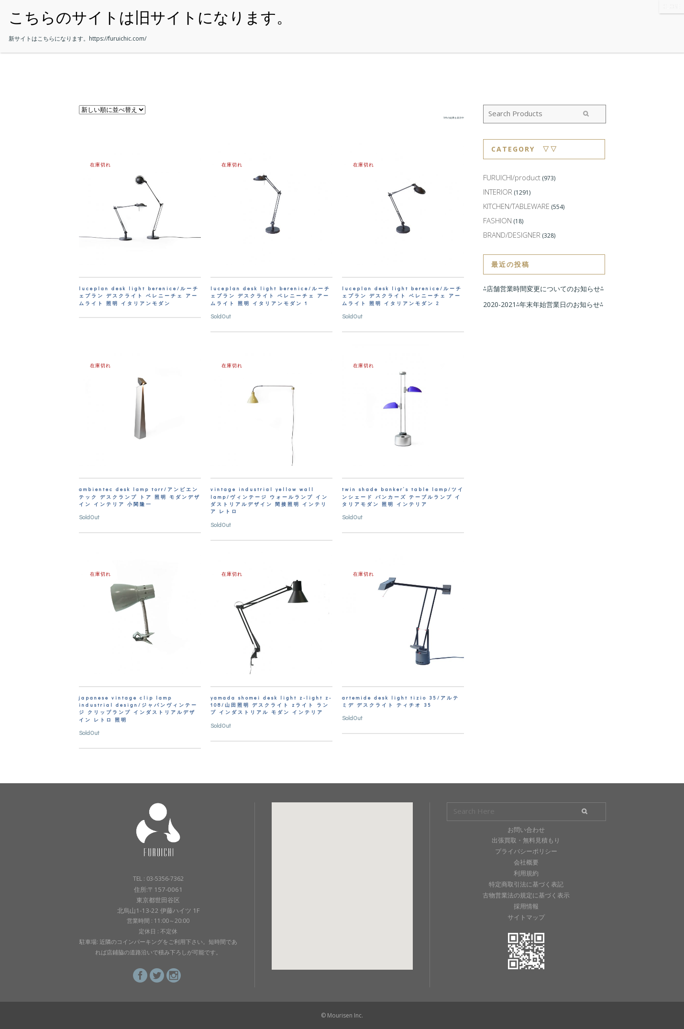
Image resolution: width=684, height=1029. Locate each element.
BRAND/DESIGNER (512, 235)
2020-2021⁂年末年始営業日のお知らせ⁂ (543, 304)
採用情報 (526, 906)
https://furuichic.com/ (117, 38)
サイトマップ (526, 917)
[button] (342, 877)
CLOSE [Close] (671, 6)
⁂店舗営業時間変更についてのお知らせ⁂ (543, 288)
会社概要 (526, 862)
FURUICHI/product (512, 177)
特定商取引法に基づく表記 (526, 884)
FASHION (497, 220)
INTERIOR (497, 192)
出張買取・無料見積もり (526, 840)
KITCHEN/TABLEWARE (516, 206)
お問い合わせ (526, 829)
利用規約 (526, 873)
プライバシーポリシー (526, 851)
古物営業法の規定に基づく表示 (526, 895)
